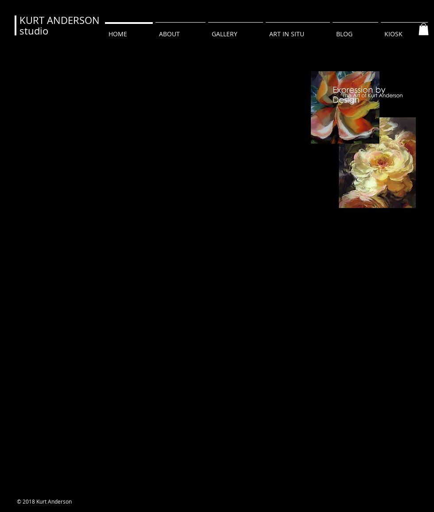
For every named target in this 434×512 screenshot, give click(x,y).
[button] (423, 29)
